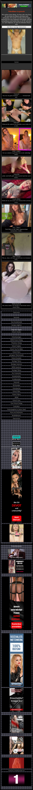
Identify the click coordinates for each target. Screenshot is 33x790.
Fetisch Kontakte (16, 358)
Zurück (16, 62)
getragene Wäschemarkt (17, 355)
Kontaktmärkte (16, 376)
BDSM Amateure (16, 367)
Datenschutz (16, 418)
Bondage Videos (16, 361)
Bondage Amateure (16, 364)
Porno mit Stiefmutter (16, 412)
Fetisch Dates (16, 352)
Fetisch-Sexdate (16, 332)
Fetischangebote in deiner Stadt (16, 409)
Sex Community (16, 373)
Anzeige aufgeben (16, 325)
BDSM (16, 397)
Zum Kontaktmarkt (16, 322)
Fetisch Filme (16, 391)
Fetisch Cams (16, 400)
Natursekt (16, 382)
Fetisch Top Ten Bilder (16, 349)
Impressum (16, 312)
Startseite (16, 317)
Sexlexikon (16, 406)
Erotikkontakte (16, 379)
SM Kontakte (16, 385)
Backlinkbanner (16, 415)
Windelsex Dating (16, 343)
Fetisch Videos (16, 394)
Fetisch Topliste (16, 346)
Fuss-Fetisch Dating (16, 403)
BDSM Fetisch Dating (16, 340)
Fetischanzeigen (16, 337)
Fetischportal (16, 388)
